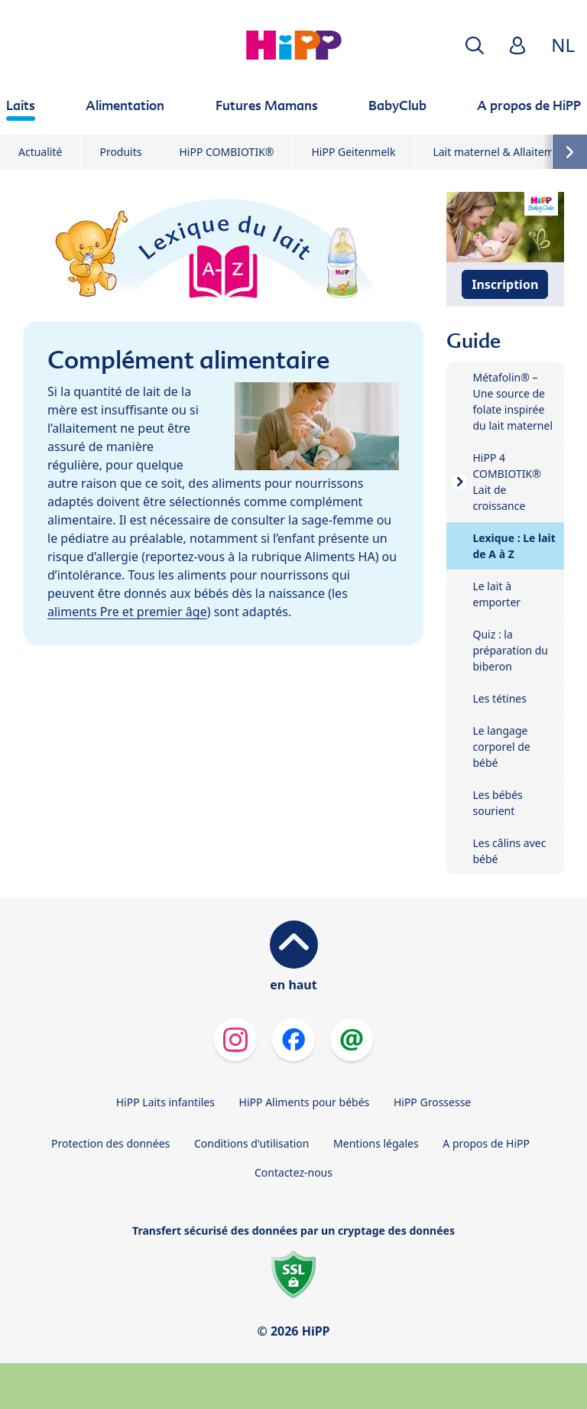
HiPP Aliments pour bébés (304, 1102)
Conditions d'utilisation (252, 1143)
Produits (120, 151)
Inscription (505, 284)
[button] (474, 45)
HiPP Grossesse (432, 1102)
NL (563, 44)
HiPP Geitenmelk (353, 151)
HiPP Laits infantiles (165, 1102)
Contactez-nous (293, 1172)
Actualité (40, 151)
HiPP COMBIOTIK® (226, 151)
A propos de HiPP (486, 1143)
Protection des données (110, 1143)
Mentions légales (376, 1143)
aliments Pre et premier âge (127, 611)
